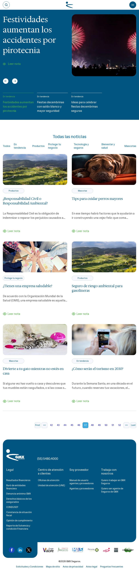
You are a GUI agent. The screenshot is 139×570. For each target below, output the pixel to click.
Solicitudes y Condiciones (29, 566)
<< (44, 425)
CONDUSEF (12, 507)
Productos (38, 146)
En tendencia (9, 96)
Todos (6, 146)
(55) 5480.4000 (47, 459)
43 (58, 425)
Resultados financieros (18, 480)
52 (119, 425)
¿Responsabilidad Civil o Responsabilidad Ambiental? (25, 201)
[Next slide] (15, 81)
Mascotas (130, 146)
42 (51, 425)
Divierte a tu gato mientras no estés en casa (33, 371)
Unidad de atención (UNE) (51, 485)
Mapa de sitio (53, 566)
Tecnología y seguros (81, 146)
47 (85, 425)
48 (92, 425)
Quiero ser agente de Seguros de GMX (112, 490)
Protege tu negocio (54, 146)
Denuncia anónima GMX (18, 493)
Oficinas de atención (48, 480)
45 (71, 425)
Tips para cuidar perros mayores (97, 198)
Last (133, 425)
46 (78, 425)
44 (65, 425)
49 (99, 425)
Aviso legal (91, 566)
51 (113, 425)
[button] (18, 104)
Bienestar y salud (108, 146)
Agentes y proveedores (82, 488)
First (37, 425)
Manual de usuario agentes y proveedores (82, 482)
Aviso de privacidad (73, 566)
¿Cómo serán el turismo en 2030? (97, 369)
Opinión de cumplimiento (19, 520)
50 (106, 425)
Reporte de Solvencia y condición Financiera (18, 527)
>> (126, 425)
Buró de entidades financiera (15, 487)
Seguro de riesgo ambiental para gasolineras (97, 288)
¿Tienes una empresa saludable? (27, 286)
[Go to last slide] (6, 81)
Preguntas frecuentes (111, 566)
